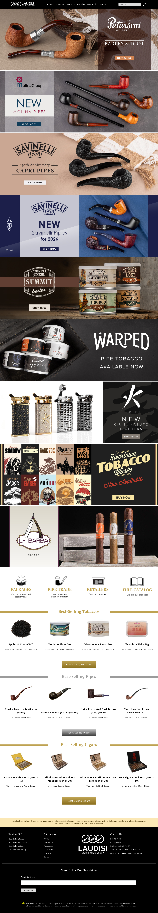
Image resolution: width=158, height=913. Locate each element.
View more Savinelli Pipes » (21, 718)
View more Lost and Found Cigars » (21, 786)
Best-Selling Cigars (79, 800)
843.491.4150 (115, 839)
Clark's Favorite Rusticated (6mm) (21, 711)
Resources (48, 846)
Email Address (28, 877)
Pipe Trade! (48, 850)
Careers (47, 857)
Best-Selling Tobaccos (79, 664)
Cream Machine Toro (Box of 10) (21, 779)
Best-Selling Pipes (79, 732)
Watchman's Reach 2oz (98, 644)
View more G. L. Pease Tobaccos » (59, 650)
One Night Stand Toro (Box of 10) (136, 779)
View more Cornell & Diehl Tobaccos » (21, 650)
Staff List (47, 853)
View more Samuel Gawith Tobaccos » (137, 650)
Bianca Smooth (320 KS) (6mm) (59, 712)
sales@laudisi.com (118, 842)
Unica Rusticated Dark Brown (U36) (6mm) (98, 711)
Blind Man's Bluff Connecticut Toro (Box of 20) (98, 779)
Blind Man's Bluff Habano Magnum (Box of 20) (59, 779)
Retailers (113, 821)
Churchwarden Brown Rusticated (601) (137, 711)
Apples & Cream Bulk (21, 644)
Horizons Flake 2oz (59, 644)
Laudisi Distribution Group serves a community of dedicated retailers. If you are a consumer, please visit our (60, 821)
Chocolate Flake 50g (137, 644)
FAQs (46, 839)
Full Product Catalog (17, 850)
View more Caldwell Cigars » (59, 786)
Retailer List (49, 842)
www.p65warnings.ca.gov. (126, 906)
